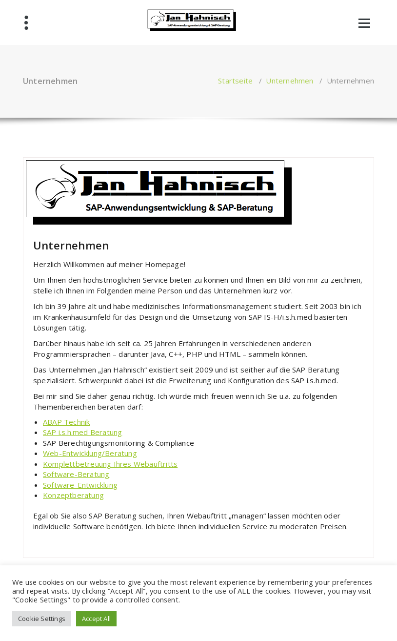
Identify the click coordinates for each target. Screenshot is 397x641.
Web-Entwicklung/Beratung (90, 453)
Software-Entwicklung (80, 485)
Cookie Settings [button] (41, 618)
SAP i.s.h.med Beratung (82, 432)
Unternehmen (289, 80)
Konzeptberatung (73, 495)
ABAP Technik (66, 422)
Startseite (235, 80)
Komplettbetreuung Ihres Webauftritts (110, 464)
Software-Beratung (76, 474)
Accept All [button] (96, 618)
